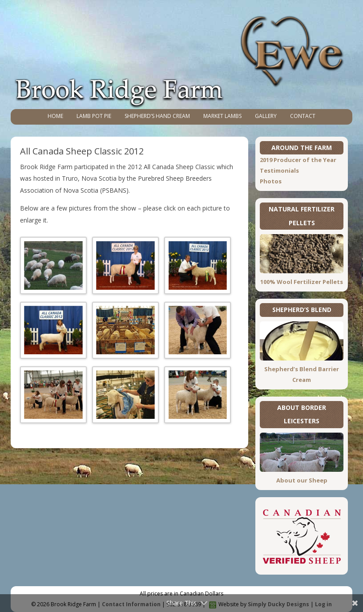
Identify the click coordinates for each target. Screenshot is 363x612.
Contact (302, 116)
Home (55, 116)
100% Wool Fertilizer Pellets (301, 282)
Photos (271, 181)
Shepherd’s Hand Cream (157, 116)
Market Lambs (222, 116)
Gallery (266, 116)
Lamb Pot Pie (94, 116)
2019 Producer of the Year (298, 160)
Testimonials (279, 170)
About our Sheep (301, 480)
